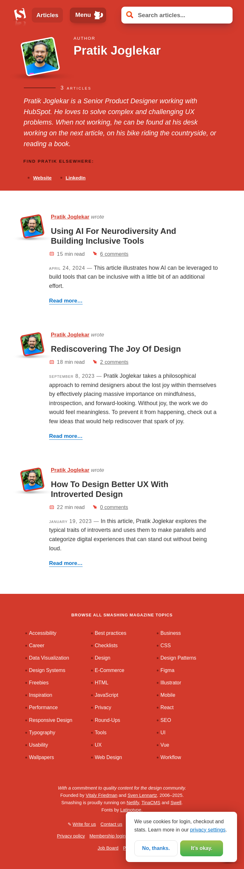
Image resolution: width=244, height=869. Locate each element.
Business (170, 633)
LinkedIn (75, 177)
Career (36, 645)
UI (163, 732)
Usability (38, 745)
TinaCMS (150, 802)
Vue (164, 745)
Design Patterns (178, 658)
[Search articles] (177, 15)
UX (98, 745)
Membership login (108, 835)
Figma (167, 670)
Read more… (66, 301)
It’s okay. (201, 848)
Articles (47, 15)
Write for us (84, 824)
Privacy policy (71, 835)
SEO (165, 720)
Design (102, 658)
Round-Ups (107, 720)
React (166, 707)
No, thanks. (156, 848)
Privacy (103, 707)
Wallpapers (41, 757)
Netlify (133, 802)
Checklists (106, 645)
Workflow (170, 757)
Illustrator (170, 682)
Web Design (108, 757)
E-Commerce (109, 670)
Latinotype (130, 809)
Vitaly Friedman (102, 795)
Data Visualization (49, 658)
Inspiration (40, 695)
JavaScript (106, 695)
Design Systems (47, 670)
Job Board (108, 848)
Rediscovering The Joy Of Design (116, 348)
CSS (165, 645)
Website (42, 177)
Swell (176, 802)
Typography (42, 732)
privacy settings (208, 829)
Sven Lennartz (142, 795)
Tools (100, 732)
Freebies (39, 682)
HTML (101, 682)
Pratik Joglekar (70, 217)
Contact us (111, 824)
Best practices (110, 633)
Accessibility (42, 633)
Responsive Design (50, 720)
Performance (43, 707)
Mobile (167, 695)
